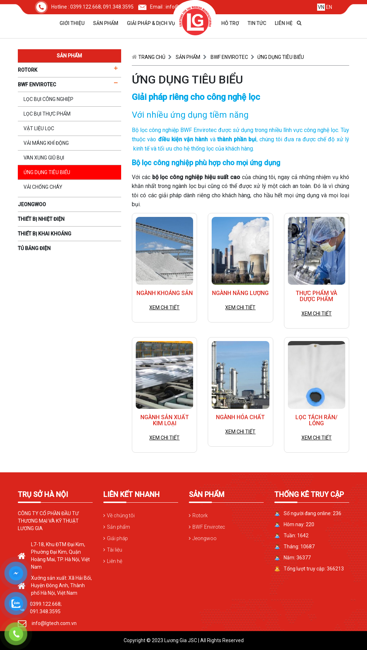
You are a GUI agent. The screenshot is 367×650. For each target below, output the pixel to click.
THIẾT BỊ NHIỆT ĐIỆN (41, 219)
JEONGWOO (32, 204)
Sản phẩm (105, 23)
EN (329, 7)
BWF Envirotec (208, 527)
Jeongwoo (204, 538)
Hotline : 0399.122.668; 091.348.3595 (84, 7)
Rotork (200, 515)
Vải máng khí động (46, 143)
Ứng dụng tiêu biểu (47, 172)
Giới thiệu (72, 23)
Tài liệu (114, 550)
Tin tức (257, 23)
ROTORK (27, 70)
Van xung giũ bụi (44, 158)
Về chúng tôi (121, 515)
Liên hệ (284, 23)
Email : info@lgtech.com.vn (174, 7)
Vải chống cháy (43, 187)
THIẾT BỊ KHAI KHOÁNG (44, 234)
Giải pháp (117, 538)
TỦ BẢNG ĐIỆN (34, 248)
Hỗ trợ (230, 23)
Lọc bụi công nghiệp (48, 99)
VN (321, 7)
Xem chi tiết (164, 307)
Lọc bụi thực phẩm (47, 114)
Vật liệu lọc (39, 128)
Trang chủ (151, 57)
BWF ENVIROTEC (229, 57)
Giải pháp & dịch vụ (151, 23)
